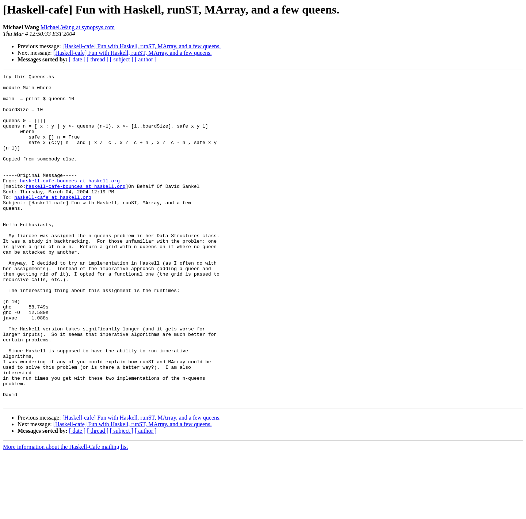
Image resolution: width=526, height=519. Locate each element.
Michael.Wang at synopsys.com (78, 27)
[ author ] (146, 59)
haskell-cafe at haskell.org (52, 222)
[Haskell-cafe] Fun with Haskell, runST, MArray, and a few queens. (141, 46)
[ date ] (77, 59)
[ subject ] (121, 59)
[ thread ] (97, 59)
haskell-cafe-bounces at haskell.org (70, 202)
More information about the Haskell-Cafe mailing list (65, 512)
